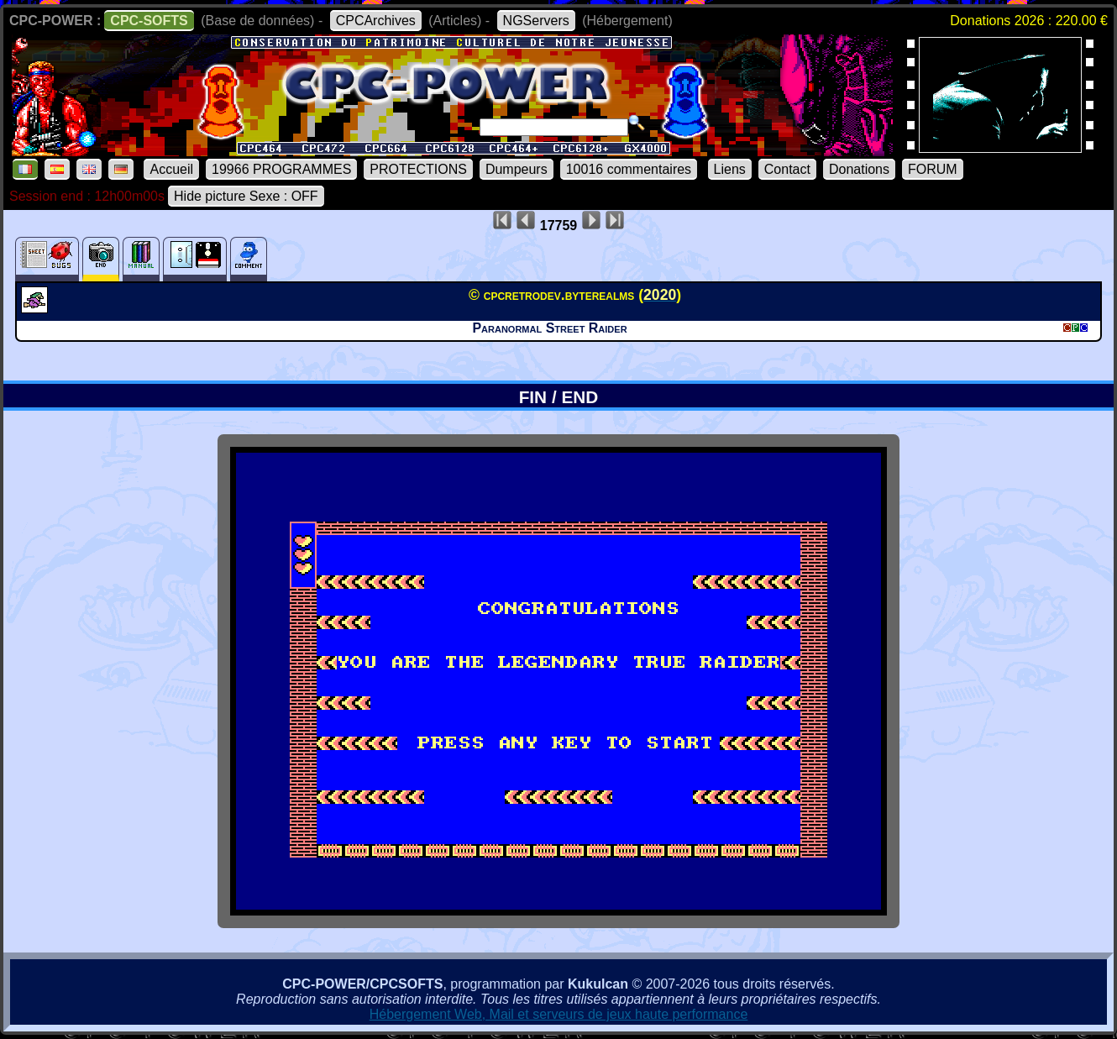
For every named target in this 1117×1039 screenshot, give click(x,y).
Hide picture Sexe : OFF (246, 196)
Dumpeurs (516, 169)
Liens (730, 169)
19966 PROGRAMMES (281, 169)
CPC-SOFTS (148, 20)
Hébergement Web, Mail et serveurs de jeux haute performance (559, 1014)
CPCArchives (376, 20)
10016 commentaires (628, 169)
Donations (859, 169)
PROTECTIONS (418, 169)
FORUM (932, 169)
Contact (787, 169)
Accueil (171, 169)
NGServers (536, 20)
